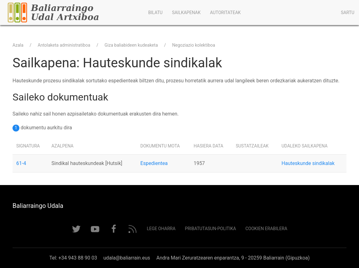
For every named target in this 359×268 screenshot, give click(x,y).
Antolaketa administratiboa (64, 45)
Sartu (347, 12)
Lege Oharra (161, 228)
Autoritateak (225, 12)
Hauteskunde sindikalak (308, 163)
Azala (18, 45)
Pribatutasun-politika (210, 228)
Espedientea (154, 163)
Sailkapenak (186, 12)
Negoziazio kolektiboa (193, 45)
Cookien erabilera (266, 228)
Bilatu (155, 12)
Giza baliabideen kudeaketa (131, 45)
